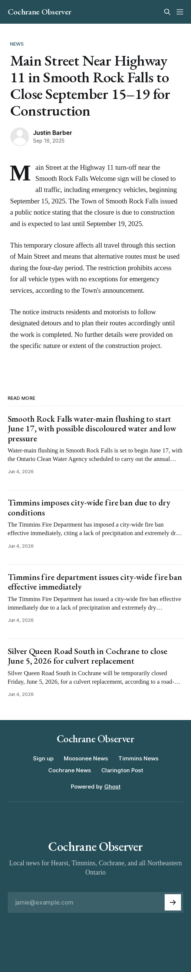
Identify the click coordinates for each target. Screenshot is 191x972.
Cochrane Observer (39, 12)
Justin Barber (52, 132)
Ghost (112, 786)
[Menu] (180, 12)
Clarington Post (122, 770)
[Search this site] (167, 12)
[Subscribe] (173, 902)
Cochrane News (69, 770)
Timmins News (138, 758)
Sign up (43, 758)
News (17, 44)
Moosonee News (86, 758)
